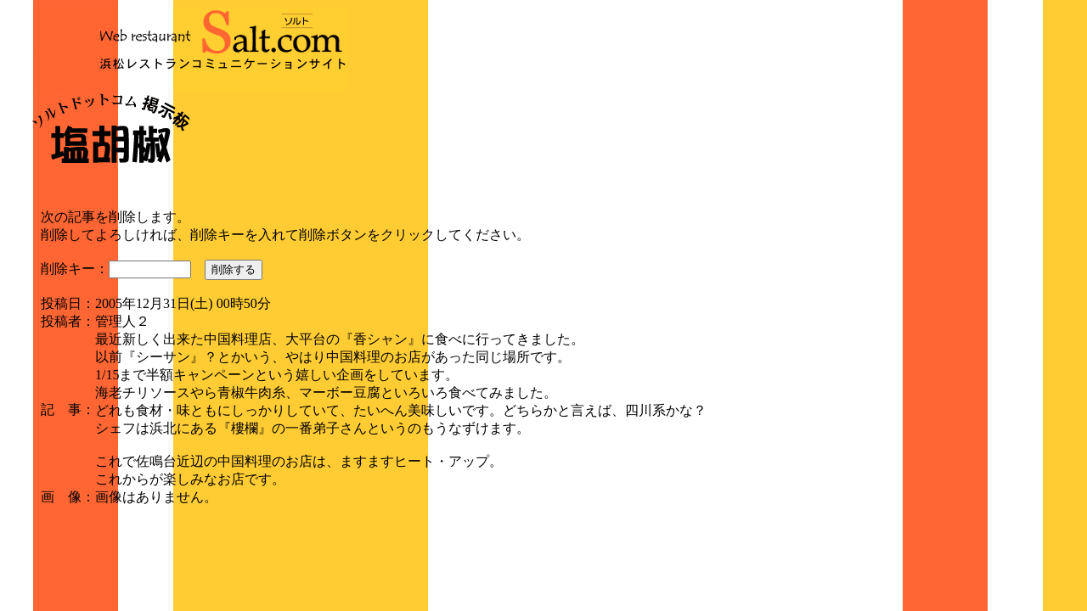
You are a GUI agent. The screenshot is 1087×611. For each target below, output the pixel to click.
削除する (233, 269)
